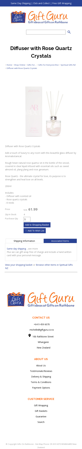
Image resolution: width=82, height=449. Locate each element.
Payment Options (41, 387)
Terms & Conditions (41, 382)
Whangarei (41, 342)
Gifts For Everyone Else (48, 65)
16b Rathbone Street (43, 336)
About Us (41, 365)
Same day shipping (16, 248)
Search (41, 422)
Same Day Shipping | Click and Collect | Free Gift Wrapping (41, 3)
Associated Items (60, 240)
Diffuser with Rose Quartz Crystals (22, 68)
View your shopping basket (18, 264)
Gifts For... (31, 65)
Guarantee (41, 416)
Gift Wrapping (41, 405)
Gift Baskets (41, 410)
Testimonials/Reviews (41, 371)
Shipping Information (24, 240)
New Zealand (41, 347)
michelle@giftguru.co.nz (42, 329)
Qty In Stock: (10, 214)
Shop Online (19, 65)
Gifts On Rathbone (25, 444)
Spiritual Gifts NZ (68, 65)
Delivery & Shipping (41, 376)
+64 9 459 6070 (42, 324)
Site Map (39, 444)
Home (9, 65)
